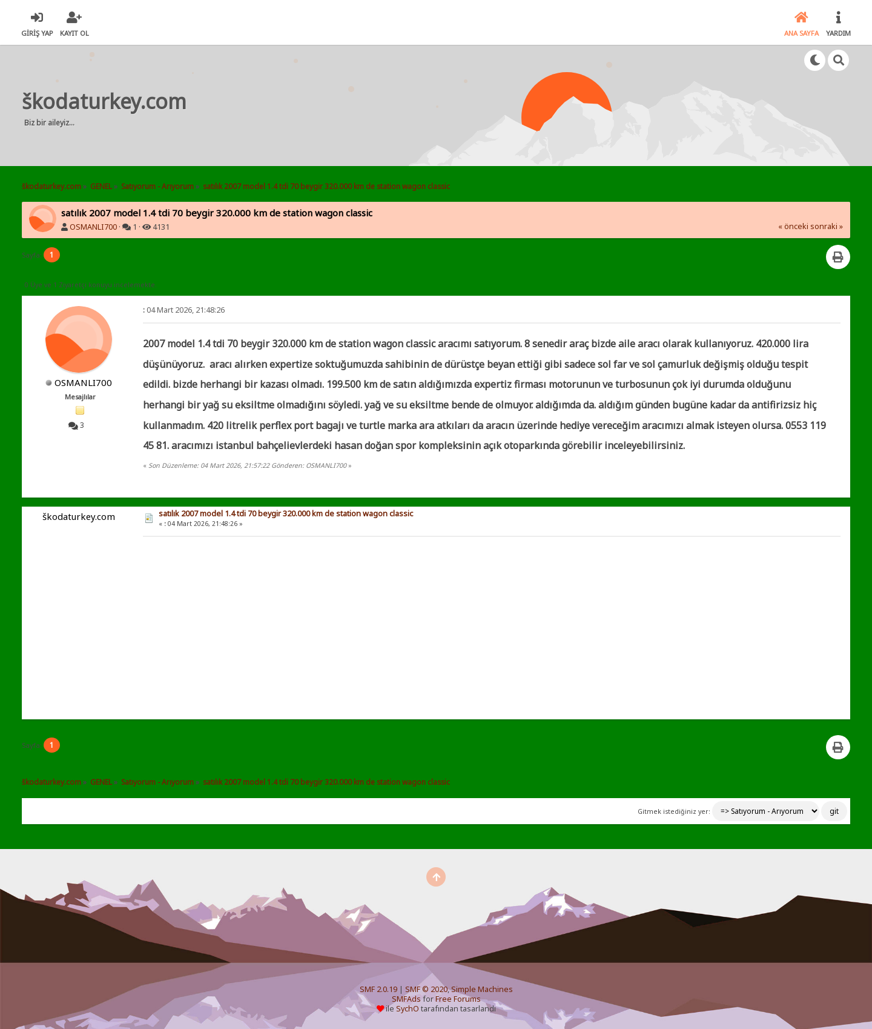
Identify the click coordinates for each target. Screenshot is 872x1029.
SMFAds (406, 999)
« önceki (793, 226)
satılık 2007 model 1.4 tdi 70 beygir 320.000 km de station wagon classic (286, 513)
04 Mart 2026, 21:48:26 (184, 310)
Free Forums (458, 999)
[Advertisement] (424, 105)
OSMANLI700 (93, 227)
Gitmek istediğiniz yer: (674, 811)
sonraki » (826, 226)
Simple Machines (482, 989)
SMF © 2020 (426, 989)
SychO (407, 1009)
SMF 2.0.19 (378, 989)
